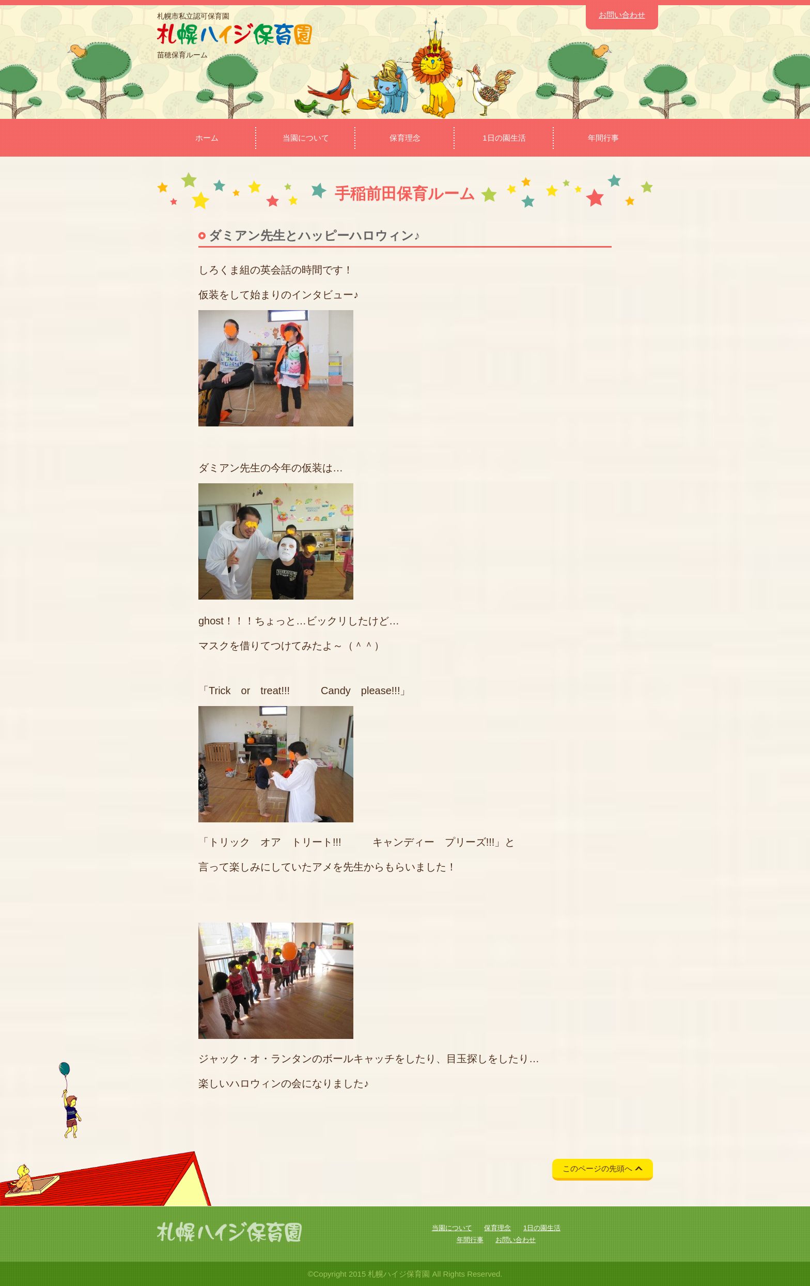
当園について (306, 137)
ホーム (207, 137)
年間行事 (603, 137)
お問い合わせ (622, 14)
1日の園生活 (503, 137)
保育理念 (405, 137)
